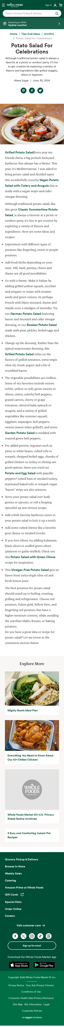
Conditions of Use (31, 991)
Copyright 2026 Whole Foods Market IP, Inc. (32, 977)
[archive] (49, 34)
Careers (10, 916)
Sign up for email (32, 945)
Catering (10, 880)
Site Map (18, 1004)
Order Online (13, 909)
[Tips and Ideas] (30, 34)
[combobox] (29, 13)
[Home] (13, 34)
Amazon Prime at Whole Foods (24, 887)
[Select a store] (32, 24)
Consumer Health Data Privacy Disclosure (31, 998)
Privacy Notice (16, 985)
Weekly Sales (13, 873)
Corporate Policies (32, 1010)
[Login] (51, 5)
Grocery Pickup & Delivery (21, 859)
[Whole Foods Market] (15, 5)
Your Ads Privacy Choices (40, 985)
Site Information (33, 1004)
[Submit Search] (57, 13)
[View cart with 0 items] (61, 5)
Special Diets (13, 902)
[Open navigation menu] (3, 5)
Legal (46, 1004)
